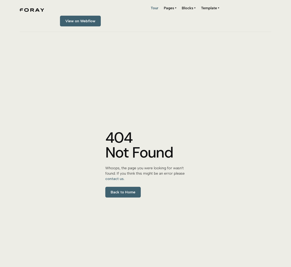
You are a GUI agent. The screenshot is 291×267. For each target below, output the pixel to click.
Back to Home (123, 192)
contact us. (114, 178)
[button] (170, 8)
